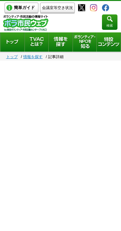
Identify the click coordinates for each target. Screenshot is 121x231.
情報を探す (33, 57)
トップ (12, 57)
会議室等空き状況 (57, 7)
